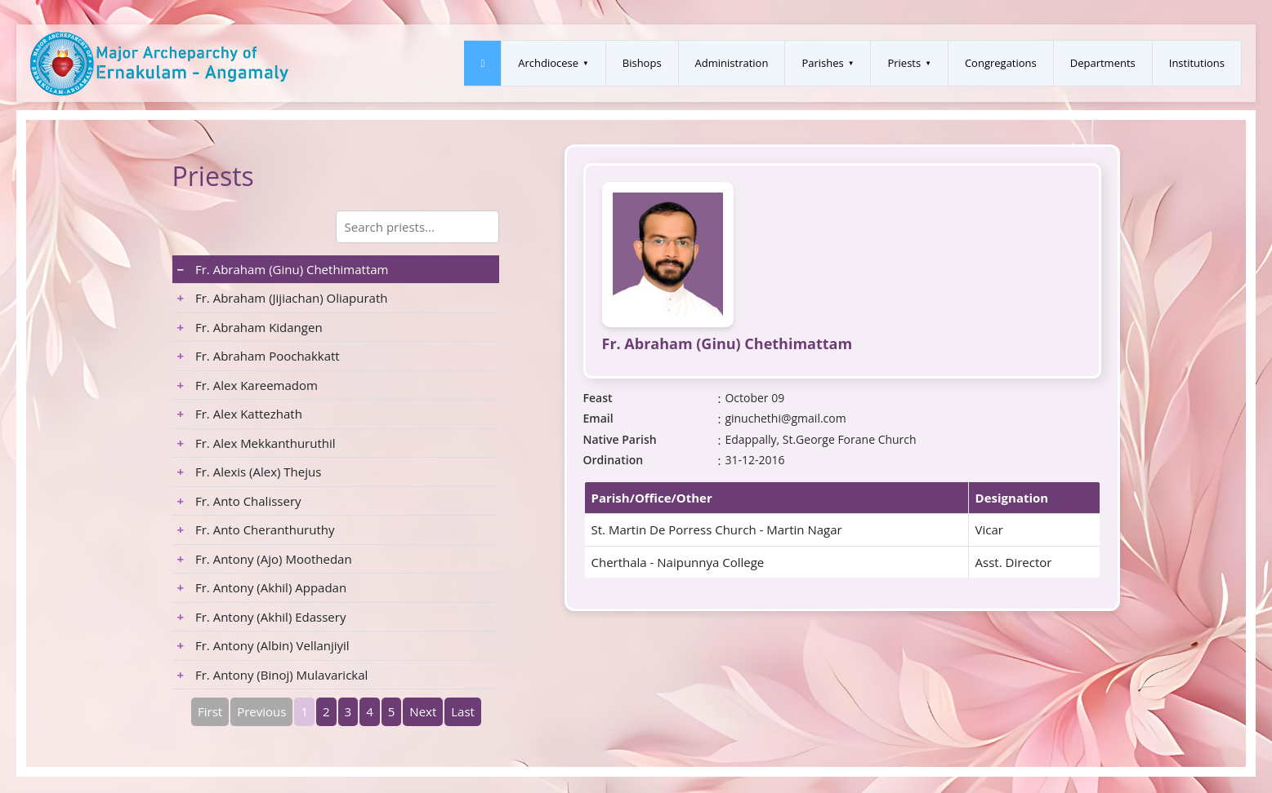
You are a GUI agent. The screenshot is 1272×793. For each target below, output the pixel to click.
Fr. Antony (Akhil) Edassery (261, 617)
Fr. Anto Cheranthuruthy (256, 529)
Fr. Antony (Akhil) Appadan (262, 587)
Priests (904, 62)
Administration (732, 62)
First (210, 711)
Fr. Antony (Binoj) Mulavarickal (272, 675)
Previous (261, 711)
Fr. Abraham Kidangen (250, 327)
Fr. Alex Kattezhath (239, 413)
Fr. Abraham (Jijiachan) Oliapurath (282, 298)
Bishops (642, 62)
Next (422, 711)
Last (463, 711)
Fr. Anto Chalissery (239, 501)
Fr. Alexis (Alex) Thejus (249, 471)
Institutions (1197, 62)
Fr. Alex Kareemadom (247, 385)
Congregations (1001, 62)
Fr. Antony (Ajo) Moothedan (264, 559)
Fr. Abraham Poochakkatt (258, 356)
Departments (1103, 62)
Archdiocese (548, 62)
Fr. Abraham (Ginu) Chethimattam (283, 269)
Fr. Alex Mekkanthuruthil (256, 443)
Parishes (822, 62)
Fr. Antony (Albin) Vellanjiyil (263, 645)
